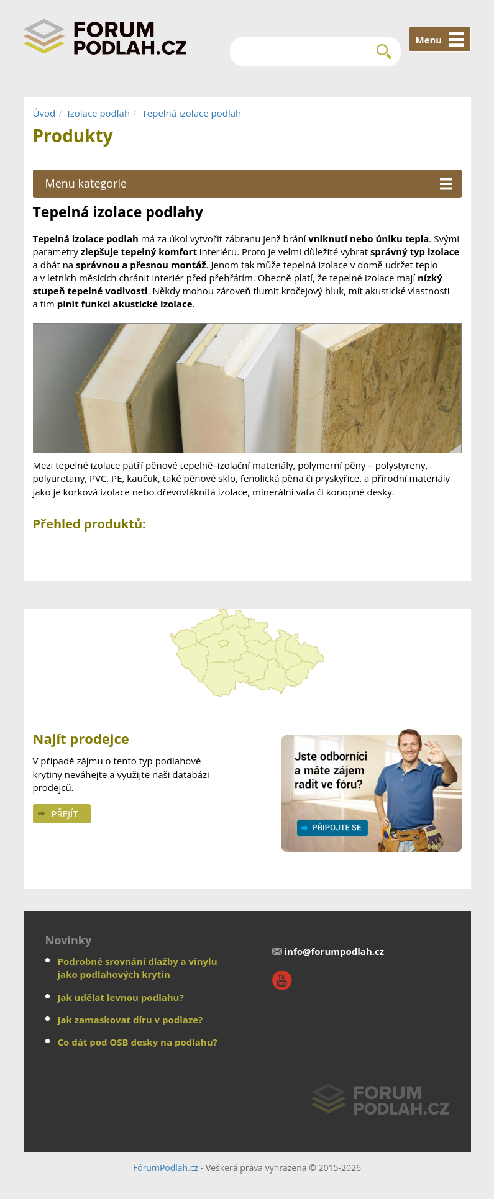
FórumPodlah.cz (165, 1168)
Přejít (65, 813)
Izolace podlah (99, 113)
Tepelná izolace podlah (192, 113)
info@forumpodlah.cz (335, 951)
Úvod (44, 113)
